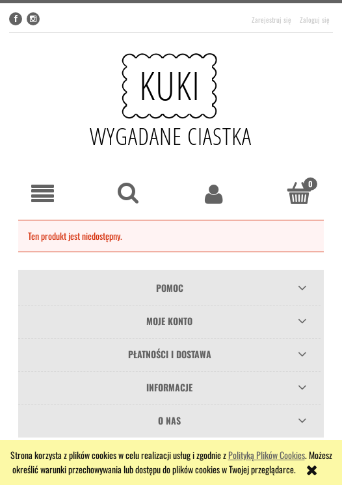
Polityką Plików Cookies (266, 455)
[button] (43, 194)
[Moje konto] (214, 193)
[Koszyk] (300, 193)
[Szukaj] (129, 193)
